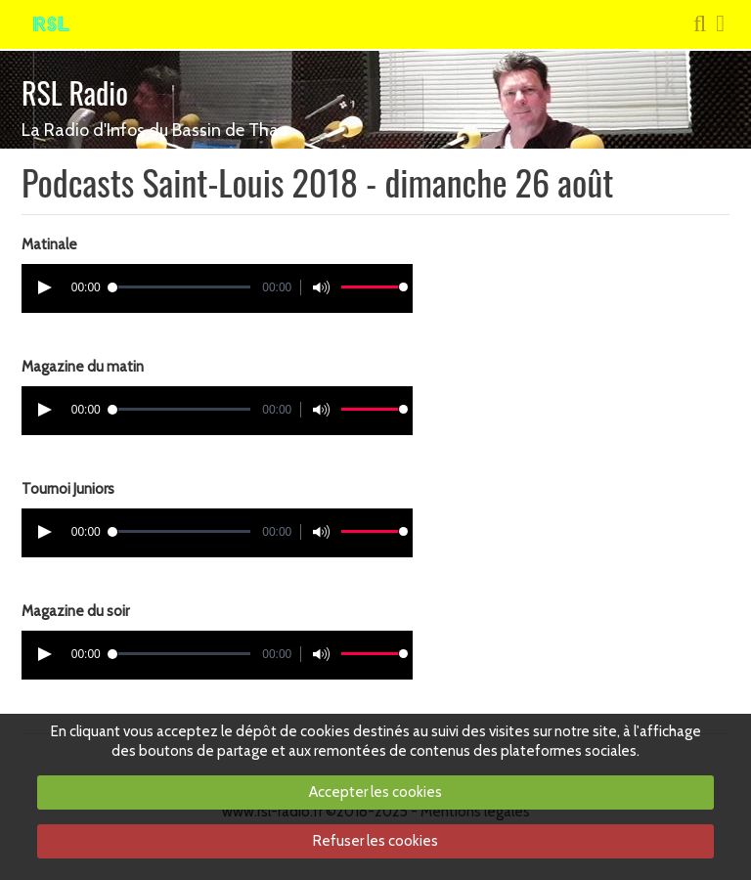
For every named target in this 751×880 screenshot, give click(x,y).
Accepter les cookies (375, 792)
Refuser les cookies (375, 841)
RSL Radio (75, 92)
